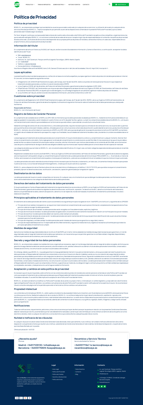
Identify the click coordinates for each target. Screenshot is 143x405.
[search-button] (109, 4)
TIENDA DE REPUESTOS (44, 4)
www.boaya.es (26, 55)
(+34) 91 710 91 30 (30, 64)
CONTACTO (86, 4)
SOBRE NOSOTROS (59, 4)
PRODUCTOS (30, 4)
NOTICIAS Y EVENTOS (74, 4)
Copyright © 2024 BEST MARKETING (118, 398)
